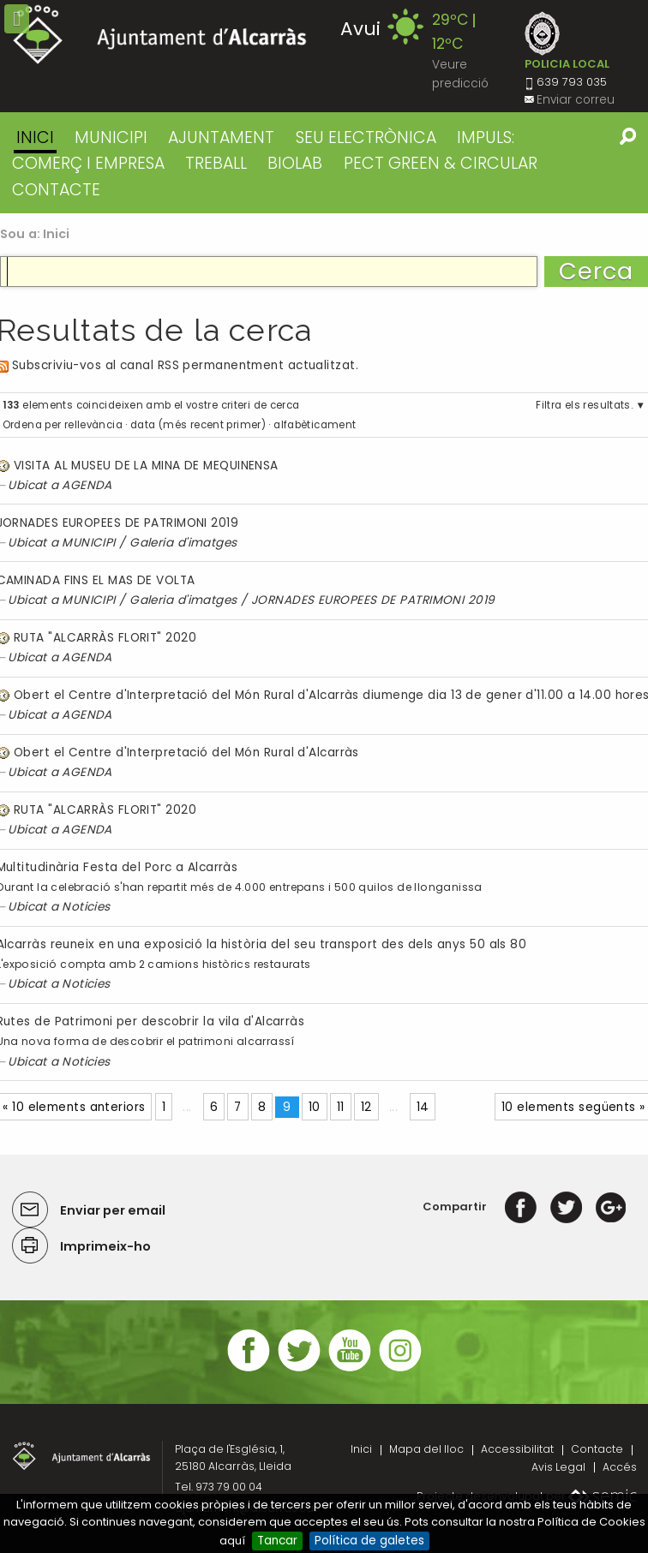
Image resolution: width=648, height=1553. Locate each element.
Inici (35, 137)
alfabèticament (314, 425)
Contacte (597, 1449)
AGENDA (87, 485)
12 (366, 1107)
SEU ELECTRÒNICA (366, 137)
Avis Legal (558, 1467)
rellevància (93, 425)
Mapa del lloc (426, 1449)
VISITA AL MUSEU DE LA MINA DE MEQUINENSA (146, 465)
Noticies (86, 907)
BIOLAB (294, 163)
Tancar (277, 1540)
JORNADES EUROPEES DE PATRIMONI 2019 (373, 600)
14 (423, 1107)
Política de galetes (369, 1540)
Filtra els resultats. (584, 405)
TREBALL (216, 163)
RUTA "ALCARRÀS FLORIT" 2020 (105, 638)
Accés (620, 1467)
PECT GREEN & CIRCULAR (440, 163)
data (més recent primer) (198, 425)
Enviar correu (576, 100)
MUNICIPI (111, 137)
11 (341, 1107)
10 (315, 1107)
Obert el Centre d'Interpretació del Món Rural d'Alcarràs (186, 752)
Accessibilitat (517, 1449)
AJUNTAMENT (221, 137)
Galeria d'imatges (183, 543)
